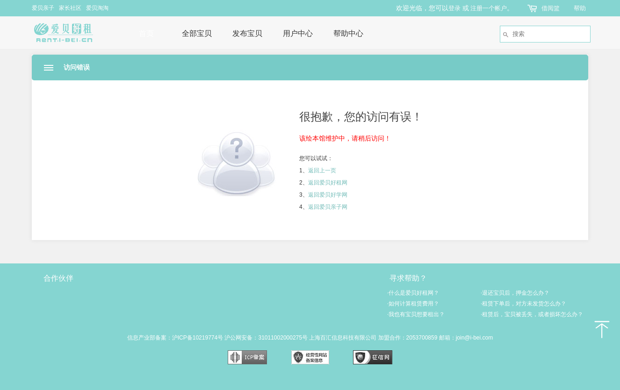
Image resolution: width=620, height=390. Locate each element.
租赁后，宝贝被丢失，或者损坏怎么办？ (532, 314)
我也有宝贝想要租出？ (416, 314)
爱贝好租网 (71, 32)
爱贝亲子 (43, 8)
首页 (146, 33)
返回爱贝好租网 (327, 182)
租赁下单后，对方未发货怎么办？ (523, 303)
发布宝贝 (247, 33)
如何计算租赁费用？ (413, 303)
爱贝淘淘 (97, 8)
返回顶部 (601, 329)
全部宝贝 (197, 33)
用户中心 (298, 33)
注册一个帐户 (488, 8)
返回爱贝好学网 (327, 194)
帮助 (580, 8)
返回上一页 (322, 170)
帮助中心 (348, 33)
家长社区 (70, 8)
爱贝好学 (214, 305)
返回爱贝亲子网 (327, 207)
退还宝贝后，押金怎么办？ (515, 293)
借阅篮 (550, 8)
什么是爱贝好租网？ (413, 293)
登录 (454, 8)
